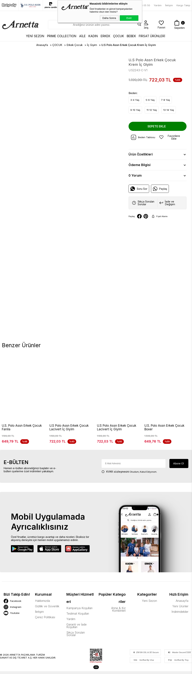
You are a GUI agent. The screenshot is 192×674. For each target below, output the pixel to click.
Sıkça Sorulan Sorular (75, 638)
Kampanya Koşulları (79, 612)
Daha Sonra (109, 18)
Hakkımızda (42, 605)
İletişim (169, 5)
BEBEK (131, 36)
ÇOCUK (118, 36)
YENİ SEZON (35, 36)
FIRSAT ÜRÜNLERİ (152, 36)
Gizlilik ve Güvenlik (47, 610)
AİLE (82, 36)
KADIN (93, 36)
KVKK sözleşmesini (117, 475)
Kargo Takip (183, 5)
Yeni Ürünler (180, 610)
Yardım (158, 5)
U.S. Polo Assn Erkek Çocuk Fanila (22, 427)
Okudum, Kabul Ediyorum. (129, 476)
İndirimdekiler (180, 615)
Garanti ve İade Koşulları (76, 630)
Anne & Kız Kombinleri (118, 613)
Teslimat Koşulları (77, 617)
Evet (128, 18)
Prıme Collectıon (61, 36)
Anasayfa (182, 605)
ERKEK (105, 36)
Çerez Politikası (45, 621)
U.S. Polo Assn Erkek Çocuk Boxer (164, 427)
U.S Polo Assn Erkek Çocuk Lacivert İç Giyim (69, 427)
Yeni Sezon (149, 605)
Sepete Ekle (157, 126)
